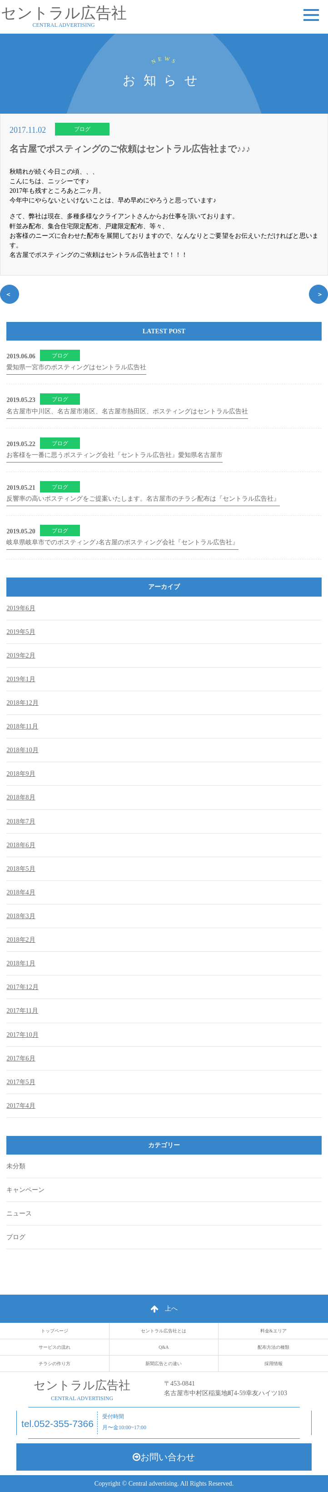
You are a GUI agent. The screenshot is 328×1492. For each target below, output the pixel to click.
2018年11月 (22, 726)
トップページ (54, 1330)
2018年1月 (20, 963)
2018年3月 (20, 915)
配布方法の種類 (273, 1347)
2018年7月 (20, 821)
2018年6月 (20, 845)
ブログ (82, 129)
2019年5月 (20, 631)
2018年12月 (22, 702)
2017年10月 (22, 1034)
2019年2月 (20, 655)
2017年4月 (20, 1105)
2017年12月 (22, 986)
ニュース (19, 1213)
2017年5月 (20, 1081)
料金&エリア (273, 1330)
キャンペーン (25, 1189)
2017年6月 (20, 1058)
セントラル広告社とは (163, 1330)
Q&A (164, 1347)
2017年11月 (22, 1010)
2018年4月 (20, 892)
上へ (164, 1308)
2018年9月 (20, 773)
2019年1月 (20, 679)
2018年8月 (20, 797)
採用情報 (273, 1363)
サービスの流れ (54, 1347)
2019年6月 (20, 608)
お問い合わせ (164, 1457)
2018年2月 (20, 939)
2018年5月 (20, 868)
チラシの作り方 (54, 1363)
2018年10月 (22, 750)
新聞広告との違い (163, 1363)
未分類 (15, 1166)
